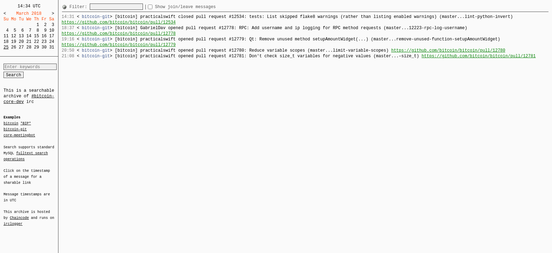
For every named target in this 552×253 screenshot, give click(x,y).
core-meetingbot (19, 134)
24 (51, 42)
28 (28, 47)
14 (28, 36)
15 (36, 36)
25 (6, 47)
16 (44, 36)
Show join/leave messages (198, 7)
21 (28, 42)
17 (51, 36)
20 (21, 42)
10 (51, 30)
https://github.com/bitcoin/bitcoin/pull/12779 (119, 45)
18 (6, 42)
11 (6, 36)
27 (21, 47)
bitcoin (11, 123)
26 (13, 47)
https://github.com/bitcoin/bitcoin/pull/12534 (119, 22)
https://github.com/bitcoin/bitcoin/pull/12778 (119, 34)
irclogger (13, 219)
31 (51, 47)
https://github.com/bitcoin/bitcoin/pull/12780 (448, 50)
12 (13, 36)
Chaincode (19, 213)
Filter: (79, 7)
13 (21, 36)
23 (44, 42)
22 (36, 42)
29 (36, 47)
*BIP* (25, 123)
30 (44, 47)
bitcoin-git (15, 129)
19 (13, 42)
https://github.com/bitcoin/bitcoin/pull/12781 (478, 56)
